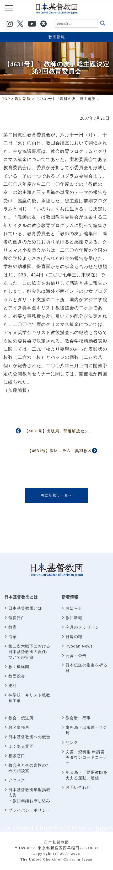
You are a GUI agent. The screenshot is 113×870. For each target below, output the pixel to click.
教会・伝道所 (21, 718)
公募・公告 (76, 655)
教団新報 (56, 36)
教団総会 (16, 676)
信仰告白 (16, 617)
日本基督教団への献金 (29, 737)
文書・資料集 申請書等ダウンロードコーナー (86, 757)
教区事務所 (18, 727)
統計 (12, 685)
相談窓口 (16, 755)
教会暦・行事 (78, 718)
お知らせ (74, 608)
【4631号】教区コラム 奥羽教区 (60, 450)
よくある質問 (21, 746)
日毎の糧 (74, 636)
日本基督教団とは (21, 597)
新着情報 (70, 597)
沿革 (12, 636)
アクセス (16, 780)
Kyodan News (79, 646)
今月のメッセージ (82, 627)
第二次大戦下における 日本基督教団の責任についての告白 (29, 651)
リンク (72, 742)
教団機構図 (18, 666)
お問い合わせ (78, 787)
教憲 (12, 627)
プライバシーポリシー (29, 810)
